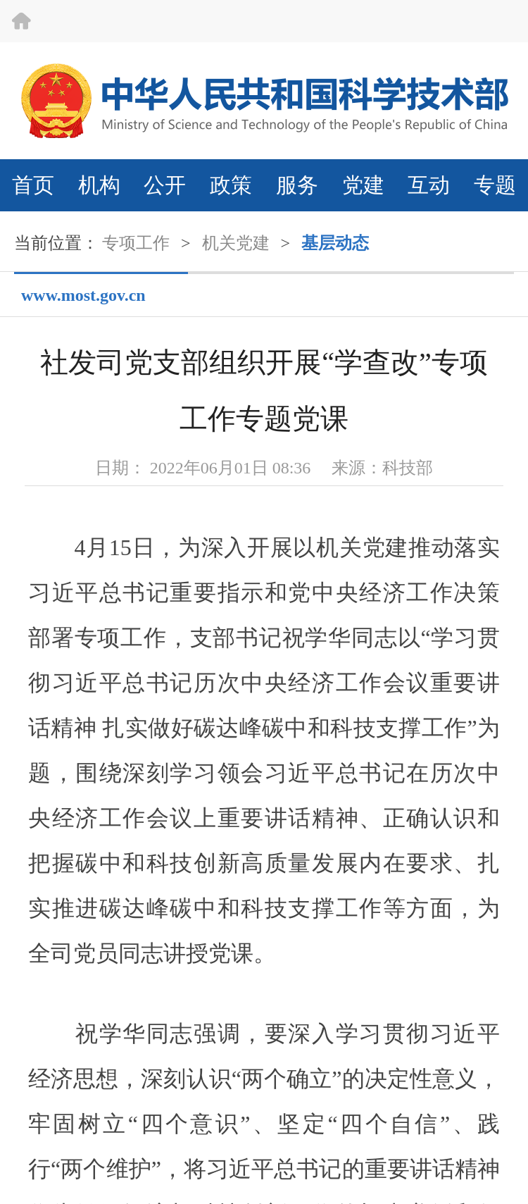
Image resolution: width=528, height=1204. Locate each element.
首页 (33, 185)
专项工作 (136, 243)
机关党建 (236, 243)
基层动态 (335, 243)
